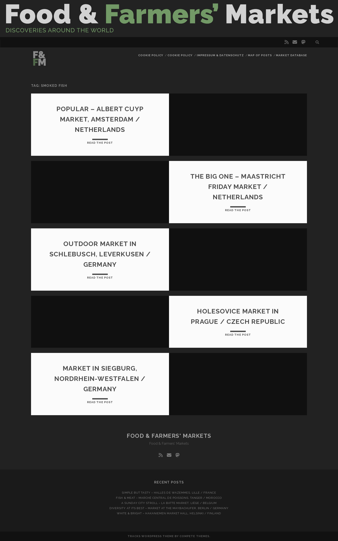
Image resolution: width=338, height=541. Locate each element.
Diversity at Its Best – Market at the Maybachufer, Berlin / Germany (169, 508)
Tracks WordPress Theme (151, 536)
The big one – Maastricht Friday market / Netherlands (238, 187)
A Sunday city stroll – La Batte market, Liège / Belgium (169, 503)
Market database (291, 55)
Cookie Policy (150, 55)
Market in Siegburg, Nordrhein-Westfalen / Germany (100, 379)
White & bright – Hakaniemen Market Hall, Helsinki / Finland (169, 513)
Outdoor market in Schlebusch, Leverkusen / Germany (100, 254)
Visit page (169, 18)
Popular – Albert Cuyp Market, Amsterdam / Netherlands (100, 119)
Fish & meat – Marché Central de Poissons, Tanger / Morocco (169, 497)
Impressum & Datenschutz (220, 55)
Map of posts (260, 55)
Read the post (100, 142)
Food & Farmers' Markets (169, 436)
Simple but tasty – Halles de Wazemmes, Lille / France (169, 492)
